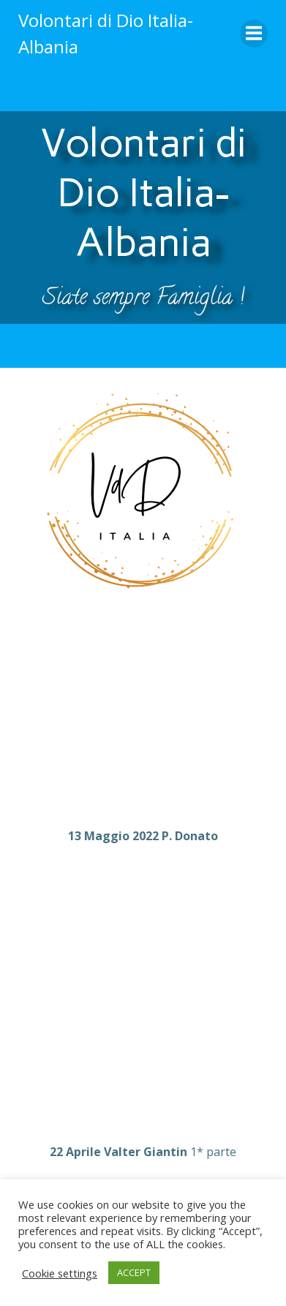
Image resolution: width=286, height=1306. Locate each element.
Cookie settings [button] (59, 1273)
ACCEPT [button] (134, 1272)
